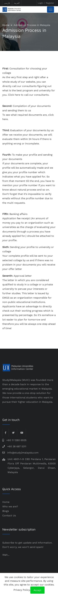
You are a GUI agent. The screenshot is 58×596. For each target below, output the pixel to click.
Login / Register (46, 3)
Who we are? (10, 506)
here (17, 94)
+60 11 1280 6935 (16, 440)
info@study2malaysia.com (23, 452)
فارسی (7, 3)
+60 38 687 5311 (16, 446)
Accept (37, 590)
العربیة (17, 3)
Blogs (5, 511)
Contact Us (9, 515)
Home (5, 25)
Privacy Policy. (21, 589)
